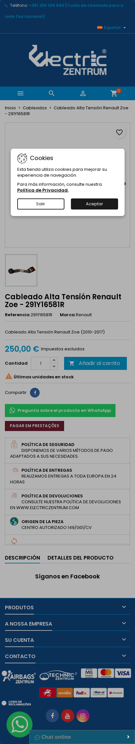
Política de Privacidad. (43, 190)
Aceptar (94, 204)
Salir (40, 204)
